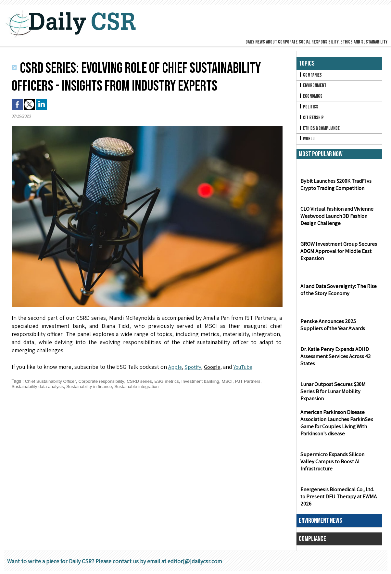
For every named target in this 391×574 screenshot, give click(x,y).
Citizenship (312, 119)
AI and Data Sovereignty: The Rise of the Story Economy (337, 292)
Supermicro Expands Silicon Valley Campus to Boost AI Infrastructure (338, 468)
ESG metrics (172, 381)
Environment (313, 86)
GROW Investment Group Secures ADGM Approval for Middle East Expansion (336, 254)
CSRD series (144, 381)
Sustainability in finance (92, 386)
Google (214, 366)
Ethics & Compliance (320, 130)
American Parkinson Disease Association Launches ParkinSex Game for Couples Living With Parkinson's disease (335, 426)
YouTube (247, 366)
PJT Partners (256, 381)
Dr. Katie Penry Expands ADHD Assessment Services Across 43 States (334, 359)
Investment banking (207, 381)
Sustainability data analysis (39, 386)
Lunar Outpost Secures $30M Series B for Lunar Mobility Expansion (338, 398)
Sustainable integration (142, 386)
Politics (309, 108)
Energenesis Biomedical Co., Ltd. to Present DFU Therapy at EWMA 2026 (337, 499)
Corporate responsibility (104, 381)
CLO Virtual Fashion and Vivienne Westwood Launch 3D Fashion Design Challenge (336, 219)
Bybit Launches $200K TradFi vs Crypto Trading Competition (334, 187)
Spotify (193, 366)
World (307, 141)
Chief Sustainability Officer (51, 381)
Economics (311, 97)
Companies (311, 75)
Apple (175, 366)
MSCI (235, 381)
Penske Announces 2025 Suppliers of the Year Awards (338, 327)
